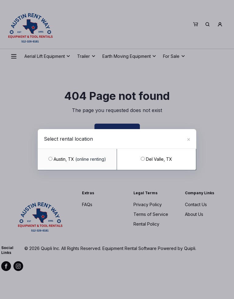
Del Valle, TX (156, 159)
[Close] (188, 138)
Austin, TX (77, 159)
